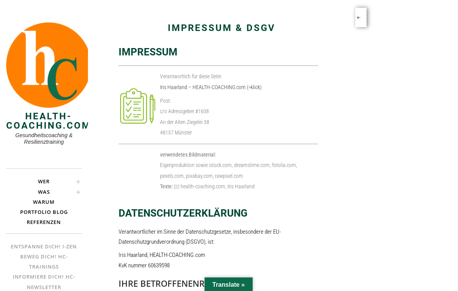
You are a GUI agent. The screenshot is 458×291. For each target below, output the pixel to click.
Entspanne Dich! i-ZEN (44, 246)
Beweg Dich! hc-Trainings (44, 261)
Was (44, 191)
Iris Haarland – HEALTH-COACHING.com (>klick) (211, 87)
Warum (44, 201)
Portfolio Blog (44, 211)
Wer (44, 181)
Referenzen (44, 222)
